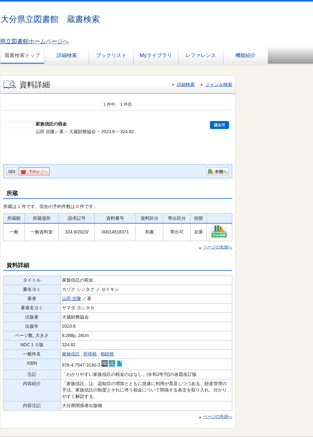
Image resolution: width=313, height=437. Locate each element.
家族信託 (71, 353)
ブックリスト (111, 55)
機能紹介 (245, 55)
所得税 (90, 353)
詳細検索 (67, 55)
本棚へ (221, 171)
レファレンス (200, 55)
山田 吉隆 (71, 298)
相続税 (107, 353)
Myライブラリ (156, 55)
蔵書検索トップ (22, 55)
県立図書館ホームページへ (34, 41)
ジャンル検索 (218, 84)
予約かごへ (38, 171)
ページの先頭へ (217, 247)
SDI (11, 171)
